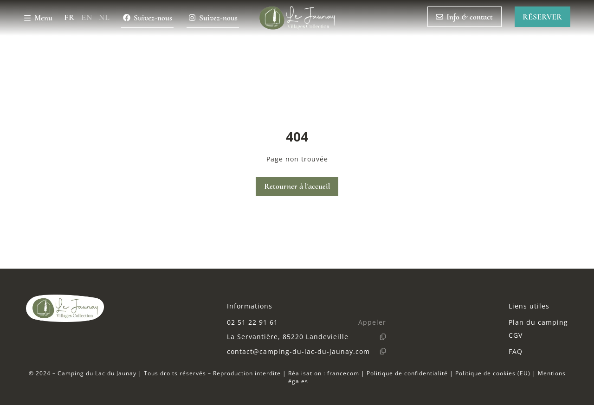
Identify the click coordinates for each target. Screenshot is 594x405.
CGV (516, 335)
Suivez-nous (147, 18)
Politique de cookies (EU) (492, 373)
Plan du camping (538, 322)
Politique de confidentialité (407, 373)
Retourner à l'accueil (297, 186)
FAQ (516, 351)
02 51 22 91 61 (252, 322)
